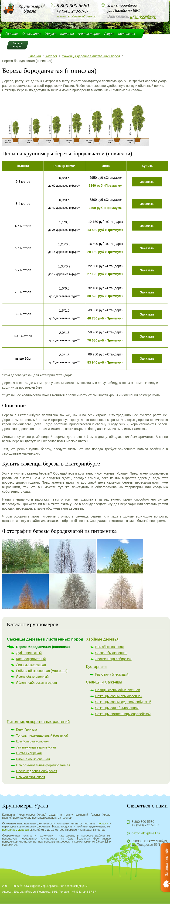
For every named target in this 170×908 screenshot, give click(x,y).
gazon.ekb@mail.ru (146, 833)
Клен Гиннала (26, 729)
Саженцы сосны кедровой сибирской (123, 702)
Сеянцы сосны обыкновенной (117, 690)
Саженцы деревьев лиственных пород (45, 639)
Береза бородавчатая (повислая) (43, 647)
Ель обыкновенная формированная (43, 765)
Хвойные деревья (102, 639)
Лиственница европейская (36, 747)
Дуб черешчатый (29, 653)
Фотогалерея (89, 34)
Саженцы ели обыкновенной (117, 708)
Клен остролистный (31, 659)
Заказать (147, 182)
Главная (11, 34)
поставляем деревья (15, 829)
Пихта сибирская (29, 753)
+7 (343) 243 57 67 (145, 825)
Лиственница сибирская (113, 659)
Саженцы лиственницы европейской (123, 714)
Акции (109, 34)
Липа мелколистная (31, 665)
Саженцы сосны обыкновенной (118, 696)
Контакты (126, 34)
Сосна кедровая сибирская (36, 771)
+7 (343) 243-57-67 (72, 11)
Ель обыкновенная (109, 647)
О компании (31, 34)
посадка (103, 823)
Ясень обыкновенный (32, 676)
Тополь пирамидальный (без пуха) (42, 735)
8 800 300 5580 (73, 5)
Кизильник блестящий (112, 674)
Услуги (50, 34)
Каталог (67, 34)
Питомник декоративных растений (38, 721)
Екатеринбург (143, 16)
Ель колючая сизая (30, 777)
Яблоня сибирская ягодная (36, 682)
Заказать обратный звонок (76, 16)
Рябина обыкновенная (33, 759)
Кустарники (96, 666)
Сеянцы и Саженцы (104, 682)
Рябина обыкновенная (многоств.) (42, 671)
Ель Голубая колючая (32, 741)
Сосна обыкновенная (111, 653)
